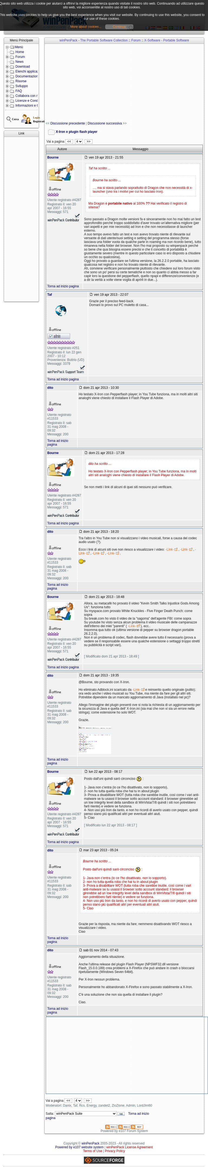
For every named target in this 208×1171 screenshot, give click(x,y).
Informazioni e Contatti (31, 105)
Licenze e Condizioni (30, 101)
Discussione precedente (67, 123)
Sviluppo (21, 86)
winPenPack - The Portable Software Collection (94, 40)
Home (19, 52)
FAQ (18, 91)
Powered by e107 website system (79, 1147)
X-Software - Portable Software (166, 40)
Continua (119, 27)
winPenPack (91, 1143)
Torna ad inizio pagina (63, 286)
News (19, 62)
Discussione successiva (105, 123)
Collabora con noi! (28, 96)
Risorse (21, 81)
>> (88, 141)
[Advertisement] (21, 219)
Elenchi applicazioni (29, 71)
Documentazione (27, 76)
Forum (20, 57)
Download (22, 66)
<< (69, 141)
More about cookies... (85, 27)
